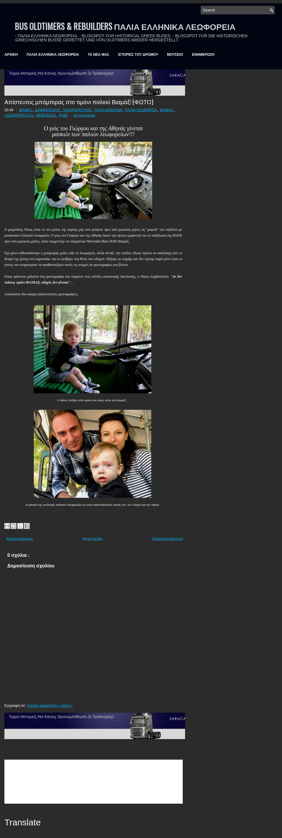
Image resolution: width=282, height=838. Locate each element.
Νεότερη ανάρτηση (19, 538)
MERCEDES (46, 115)
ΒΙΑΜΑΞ (26, 110)
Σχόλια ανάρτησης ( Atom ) (49, 705)
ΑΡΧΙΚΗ (11, 55)
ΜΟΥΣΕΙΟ (175, 55)
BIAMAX (167, 110)
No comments (84, 115)
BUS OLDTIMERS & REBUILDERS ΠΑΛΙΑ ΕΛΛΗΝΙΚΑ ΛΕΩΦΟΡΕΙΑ (125, 26)
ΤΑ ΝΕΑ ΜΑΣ (98, 55)
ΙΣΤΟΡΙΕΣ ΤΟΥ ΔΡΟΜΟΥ (138, 55)
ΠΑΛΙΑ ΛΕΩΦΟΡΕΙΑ (141, 110)
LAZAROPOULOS (19, 115)
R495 (63, 115)
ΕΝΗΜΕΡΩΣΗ (203, 55)
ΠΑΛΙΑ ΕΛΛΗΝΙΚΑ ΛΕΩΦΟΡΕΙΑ (52, 55)
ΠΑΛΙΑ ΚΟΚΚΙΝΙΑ (108, 110)
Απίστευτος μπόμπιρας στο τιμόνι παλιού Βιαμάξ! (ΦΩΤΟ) (78, 101)
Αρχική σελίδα (92, 538)
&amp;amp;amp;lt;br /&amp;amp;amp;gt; (93, 782)
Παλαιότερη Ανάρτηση (167, 538)
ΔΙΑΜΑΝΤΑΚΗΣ (48, 110)
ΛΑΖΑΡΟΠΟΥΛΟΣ (77, 110)
